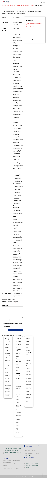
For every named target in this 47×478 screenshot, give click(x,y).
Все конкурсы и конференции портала (13, 448)
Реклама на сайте (29, 469)
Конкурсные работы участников (17, 5)
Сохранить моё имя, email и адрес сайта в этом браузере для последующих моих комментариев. (12, 325)
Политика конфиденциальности (32, 463)
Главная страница (5, 5)
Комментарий (5, 305)
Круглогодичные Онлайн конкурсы (12, 450)
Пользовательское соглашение (32, 461)
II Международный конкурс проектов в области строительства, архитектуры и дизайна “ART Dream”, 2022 (34, 25)
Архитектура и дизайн (29, 5)
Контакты (27, 467)
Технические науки (39, 31)
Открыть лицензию (28, 455)
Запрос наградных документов (32, 465)
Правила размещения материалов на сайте (34, 470)
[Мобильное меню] (42, 2)
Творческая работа (30, 36)
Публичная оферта (29, 460)
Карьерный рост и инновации (11, 455)
